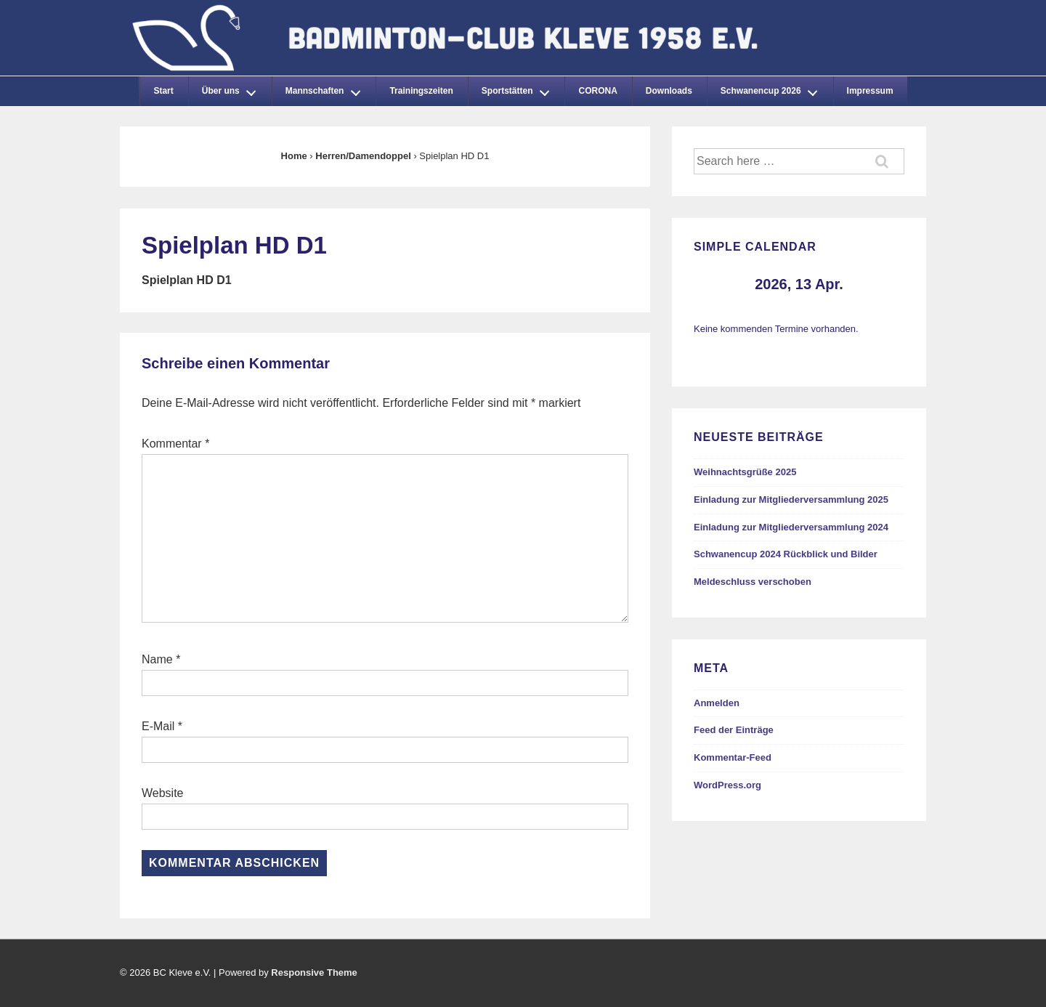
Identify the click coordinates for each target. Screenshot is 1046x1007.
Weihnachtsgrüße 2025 (745, 471)
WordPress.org (727, 785)
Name (157, 659)
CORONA (597, 91)
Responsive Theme (314, 972)
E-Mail (158, 726)
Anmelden (716, 702)
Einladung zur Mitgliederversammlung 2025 (791, 499)
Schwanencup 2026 (773, 89)
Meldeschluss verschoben (752, 581)
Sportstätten (519, 89)
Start (163, 91)
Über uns (233, 89)
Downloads (669, 91)
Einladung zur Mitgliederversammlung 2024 (791, 527)
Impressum (870, 91)
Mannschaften (326, 89)
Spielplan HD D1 (187, 280)
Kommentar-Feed (732, 757)
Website (163, 793)
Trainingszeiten (421, 91)
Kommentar (175, 443)
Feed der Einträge (734, 729)
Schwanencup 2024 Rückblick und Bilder (785, 554)
